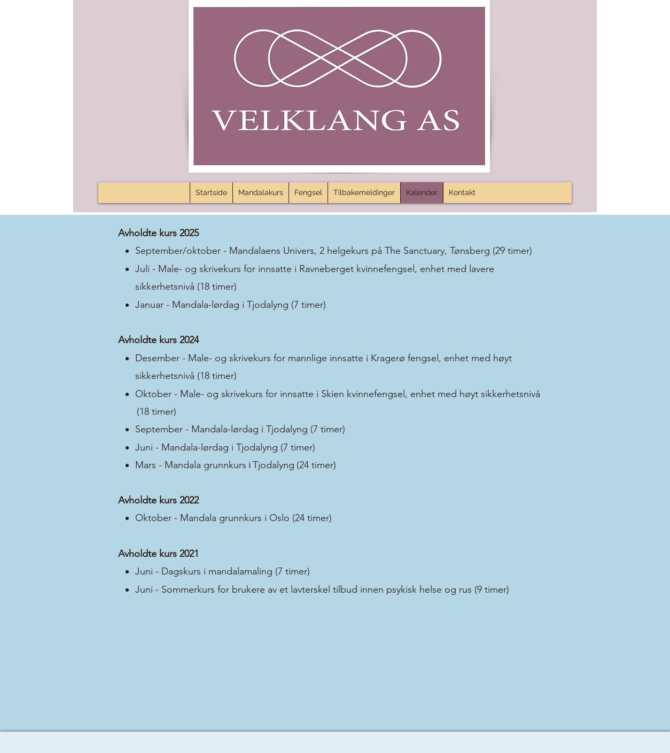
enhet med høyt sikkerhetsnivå (475, 394)
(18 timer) (217, 286)
